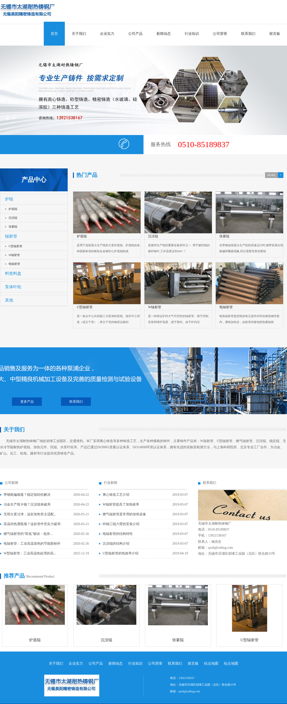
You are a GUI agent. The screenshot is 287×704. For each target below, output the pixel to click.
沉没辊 (13, 217)
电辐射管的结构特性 (118, 534)
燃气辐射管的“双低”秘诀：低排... (28, 534)
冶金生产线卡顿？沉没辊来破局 (27, 504)
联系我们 (248, 34)
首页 (54, 34)
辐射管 (11, 236)
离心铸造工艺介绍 (116, 494)
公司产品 (135, 34)
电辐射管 (14, 264)
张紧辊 (13, 226)
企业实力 (107, 34)
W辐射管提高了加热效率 (121, 504)
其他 (9, 300)
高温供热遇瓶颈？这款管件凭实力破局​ (32, 524)
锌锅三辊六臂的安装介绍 (121, 524)
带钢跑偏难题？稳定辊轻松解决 (27, 494)
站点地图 (211, 663)
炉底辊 (13, 209)
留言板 (274, 34)
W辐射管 (14, 255)
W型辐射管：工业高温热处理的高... (30, 553)
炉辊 (9, 199)
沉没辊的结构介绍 (116, 543)
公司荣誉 (220, 34)
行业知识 (192, 34)
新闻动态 (163, 34)
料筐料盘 (13, 273)
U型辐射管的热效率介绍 (120, 553)
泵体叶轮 (13, 287)
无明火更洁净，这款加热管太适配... (30, 514)
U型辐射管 (15, 246)
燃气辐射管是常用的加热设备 (124, 514)
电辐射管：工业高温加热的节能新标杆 (32, 543)
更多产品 (27, 401)
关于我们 (79, 34)
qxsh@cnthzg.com (189, 691)
